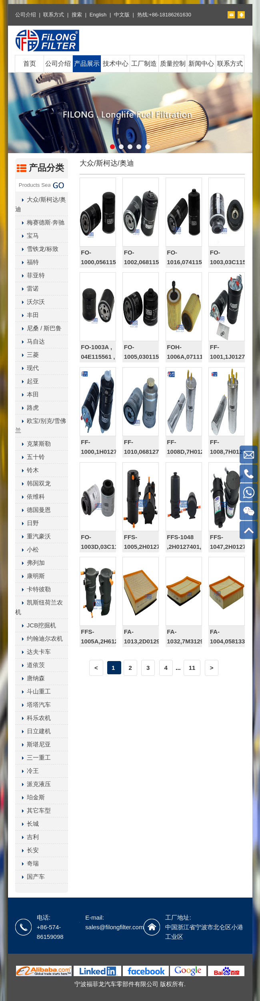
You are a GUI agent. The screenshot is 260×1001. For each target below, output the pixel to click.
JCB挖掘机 (35, 625)
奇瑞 (27, 863)
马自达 (30, 341)
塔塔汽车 (33, 704)
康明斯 (30, 575)
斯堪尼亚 (33, 744)
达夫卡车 (33, 651)
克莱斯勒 (33, 443)
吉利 (27, 836)
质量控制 (173, 63)
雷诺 (27, 288)
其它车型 (33, 810)
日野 (27, 523)
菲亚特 (30, 275)
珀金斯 (30, 797)
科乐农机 (33, 717)
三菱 (27, 354)
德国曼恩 (33, 509)
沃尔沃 (30, 301)
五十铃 (30, 456)
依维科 (30, 496)
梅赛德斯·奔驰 (39, 222)
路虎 (27, 407)
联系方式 (53, 15)
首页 (29, 63)
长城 (27, 823)
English (98, 15)
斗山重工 (33, 691)
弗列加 (30, 562)
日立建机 (33, 731)
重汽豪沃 (33, 536)
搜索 (77, 15)
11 (192, 667)
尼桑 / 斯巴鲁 (38, 328)
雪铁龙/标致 (36, 248)
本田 (27, 394)
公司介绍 (25, 15)
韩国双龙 (33, 483)
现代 (27, 367)
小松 (27, 549)
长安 (27, 850)
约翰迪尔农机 (39, 638)
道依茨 (30, 664)
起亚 (27, 381)
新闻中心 (201, 63)
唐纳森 (30, 678)
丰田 (27, 314)
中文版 (122, 15)
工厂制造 (144, 63)
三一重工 (33, 757)
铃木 (27, 470)
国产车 (30, 876)
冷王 (27, 770)
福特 (27, 262)
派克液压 (33, 784)
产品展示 (87, 63)
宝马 (27, 235)
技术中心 (115, 63)
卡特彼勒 (33, 589)
